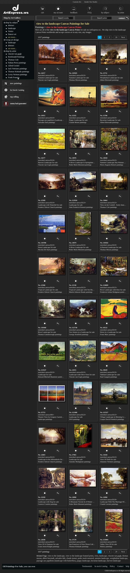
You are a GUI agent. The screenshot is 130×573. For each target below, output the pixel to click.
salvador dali (60, 558)
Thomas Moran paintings (78, 80)
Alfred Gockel (13, 66)
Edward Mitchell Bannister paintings (51, 377)
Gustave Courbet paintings (47, 504)
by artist (121, 12)
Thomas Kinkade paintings (79, 546)
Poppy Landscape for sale (78, 120)
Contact (120, 566)
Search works (63, 18)
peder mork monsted (86, 558)
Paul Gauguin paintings (108, 377)
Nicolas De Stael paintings (47, 250)
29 (116, 37)
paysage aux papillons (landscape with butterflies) (56, 561)
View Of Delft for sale (108, 459)
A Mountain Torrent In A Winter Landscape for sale (87, 502)
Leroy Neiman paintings (17, 74)
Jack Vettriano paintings (17, 68)
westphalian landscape (119, 558)
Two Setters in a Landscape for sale (82, 332)
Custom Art (77, 2)
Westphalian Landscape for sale (111, 78)
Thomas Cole (13, 60)
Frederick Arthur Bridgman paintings (113, 292)
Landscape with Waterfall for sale (50, 205)
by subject (105, 12)
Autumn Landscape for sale (48, 78)
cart (42, 12)
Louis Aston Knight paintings (48, 546)
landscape (103, 556)
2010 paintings (74, 419)
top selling (14, 97)
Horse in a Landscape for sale (110, 332)
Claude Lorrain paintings (109, 504)
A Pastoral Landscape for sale (111, 247)
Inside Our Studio (90, 2)
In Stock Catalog (17, 90)
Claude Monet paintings (77, 122)
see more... (12, 37)
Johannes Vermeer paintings (110, 462)
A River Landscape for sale (79, 247)
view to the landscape (56, 556)
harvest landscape (114, 561)
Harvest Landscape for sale (47, 162)
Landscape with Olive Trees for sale (82, 375)
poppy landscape (83, 561)
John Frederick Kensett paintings (81, 207)
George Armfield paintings (78, 334)
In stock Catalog (101, 566)
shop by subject (12, 22)
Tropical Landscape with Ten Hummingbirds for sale (88, 290)
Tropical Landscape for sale (48, 290)
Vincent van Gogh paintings (48, 80)
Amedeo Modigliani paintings (80, 462)
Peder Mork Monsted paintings (80, 165)
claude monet (71, 558)
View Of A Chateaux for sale (48, 544)
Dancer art (12, 34)
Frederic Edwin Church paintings (50, 207)
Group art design (12, 40)
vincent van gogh (115, 556)
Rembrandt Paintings (16, 57)
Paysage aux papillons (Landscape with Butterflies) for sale (59, 120)
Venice (10, 31)
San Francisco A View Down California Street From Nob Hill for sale (94, 544)
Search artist (102, 18)
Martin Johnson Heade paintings (80, 292)
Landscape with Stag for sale (48, 502)
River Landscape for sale (47, 332)
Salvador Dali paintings (46, 122)
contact (122, 18)
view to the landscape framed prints (80, 556)
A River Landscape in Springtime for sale (84, 162)
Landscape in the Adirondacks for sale (51, 459)
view (96, 556)
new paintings (16, 83)
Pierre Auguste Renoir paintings (111, 165)
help (127, 566)
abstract (11, 25)
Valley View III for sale (108, 544)
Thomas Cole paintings (108, 207)
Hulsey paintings (106, 546)
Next (123, 37)
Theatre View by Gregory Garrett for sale (53, 417)
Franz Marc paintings (107, 334)
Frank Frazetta (13, 77)
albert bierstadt (48, 558)
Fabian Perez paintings (17, 63)
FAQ (89, 12)
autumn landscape (102, 558)
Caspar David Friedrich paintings (112, 419)
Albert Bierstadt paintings (109, 80)
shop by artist (11, 51)
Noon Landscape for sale (47, 247)
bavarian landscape (98, 561)
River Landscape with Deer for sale (113, 290)
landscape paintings (45, 419)
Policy (112, 566)
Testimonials (87, 566)
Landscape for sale (75, 205)
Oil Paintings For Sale (13, 566)
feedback (73, 12)
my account (58, 12)
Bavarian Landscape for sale (110, 120)
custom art (68, 32)
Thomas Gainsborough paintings (50, 334)
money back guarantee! (18, 103)
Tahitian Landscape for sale (110, 375)
